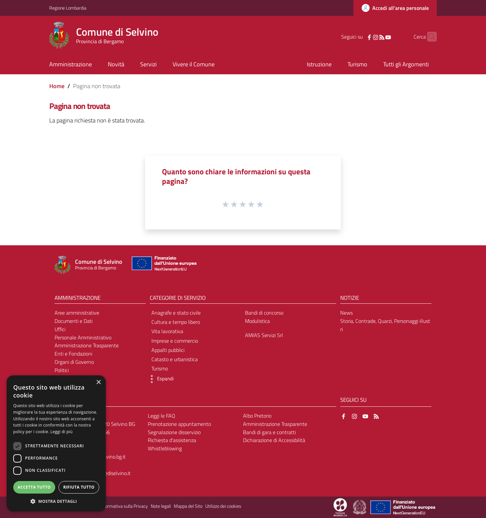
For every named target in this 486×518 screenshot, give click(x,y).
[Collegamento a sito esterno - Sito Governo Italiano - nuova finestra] (360, 506)
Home (56, 86)
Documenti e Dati (74, 321)
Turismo (159, 368)
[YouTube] (378, 37)
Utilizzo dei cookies (223, 506)
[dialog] (56, 443)
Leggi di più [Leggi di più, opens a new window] (62, 431)
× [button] (98, 382)
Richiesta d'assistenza (172, 440)
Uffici (60, 329)
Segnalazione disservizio (174, 432)
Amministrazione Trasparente (87, 345)
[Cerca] (429, 37)
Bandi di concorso (264, 313)
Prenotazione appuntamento (179, 424)
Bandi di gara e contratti (269, 432)
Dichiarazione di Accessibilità (274, 440)
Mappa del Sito (188, 506)
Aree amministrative (77, 313)
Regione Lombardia (67, 7)
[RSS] (371, 37)
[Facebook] (359, 37)
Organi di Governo (74, 362)
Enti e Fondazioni (73, 354)
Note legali (161, 506)
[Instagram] (365, 37)
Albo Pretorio (257, 416)
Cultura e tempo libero (175, 322)
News (346, 313)
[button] (160, 379)
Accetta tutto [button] (34, 487)
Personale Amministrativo (83, 337)
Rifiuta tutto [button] (79, 487)
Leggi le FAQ (161, 416)
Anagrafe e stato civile (176, 313)
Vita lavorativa (167, 331)
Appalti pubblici (167, 350)
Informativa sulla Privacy (124, 506)
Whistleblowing (165, 448)
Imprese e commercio (174, 341)
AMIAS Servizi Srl (264, 335)
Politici (62, 370)
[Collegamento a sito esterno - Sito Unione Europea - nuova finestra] (163, 265)
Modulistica (257, 321)
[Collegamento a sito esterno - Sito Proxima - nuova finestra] (340, 506)
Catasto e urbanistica (174, 359)
